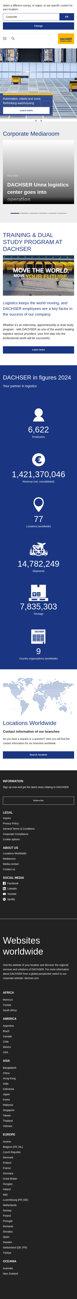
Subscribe (38, 801)
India (5, 1083)
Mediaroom (9, 858)
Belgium (7, 1146)
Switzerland (9, 1247)
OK (67, 17)
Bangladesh (9, 1067)
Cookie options (11, 839)
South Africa (10, 1010)
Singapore (9, 1110)
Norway (7, 1210)
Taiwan (7, 1115)
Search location (38, 755)
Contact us (9, 869)
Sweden (7, 1242)
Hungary (8, 1183)
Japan (6, 1094)
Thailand (8, 1120)
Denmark (8, 1157)
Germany (8, 1173)
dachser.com (31, 978)
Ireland (7, 1189)
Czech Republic (12, 1152)
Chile (6, 1041)
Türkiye (7, 1252)
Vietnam (7, 1126)
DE (25, 1199)
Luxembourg (10, 1199)
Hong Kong (9, 1078)
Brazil (6, 1031)
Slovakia (8, 1231)
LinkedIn (10, 888)
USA (5, 1052)
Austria (7, 1141)
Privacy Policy (11, 823)
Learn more (26, 110)
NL (20, 1146)
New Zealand (10, 1273)
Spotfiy (9, 899)
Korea (6, 1099)
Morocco (8, 999)
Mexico (7, 1047)
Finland (7, 1162)
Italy (5, 1194)
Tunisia (7, 1005)
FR (15, 1146)
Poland (7, 1215)
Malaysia (8, 1104)
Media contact (11, 864)
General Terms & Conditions (19, 828)
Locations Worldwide (14, 853)
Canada (7, 1036)
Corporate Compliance (15, 834)
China (6, 1073)
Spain (6, 1236)
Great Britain (10, 1178)
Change (38, 26)
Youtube (10, 893)
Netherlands (10, 1205)
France (7, 1168)
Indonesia (8, 1089)
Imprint (7, 818)
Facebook (10, 883)
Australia (8, 1268)
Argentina (8, 1025)
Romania (8, 1226)
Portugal (7, 1221)
